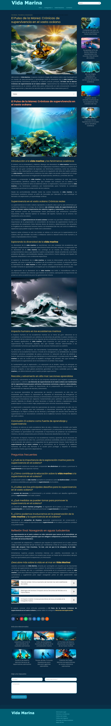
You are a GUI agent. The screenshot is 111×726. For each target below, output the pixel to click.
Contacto (69, 8)
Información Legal (61, 712)
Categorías (47, 8)
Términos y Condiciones (62, 714)
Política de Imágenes (62, 718)
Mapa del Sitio (60, 722)
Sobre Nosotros (59, 8)
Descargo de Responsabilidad (64, 720)
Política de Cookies (61, 716)
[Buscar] (99, 3)
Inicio (40, 8)
